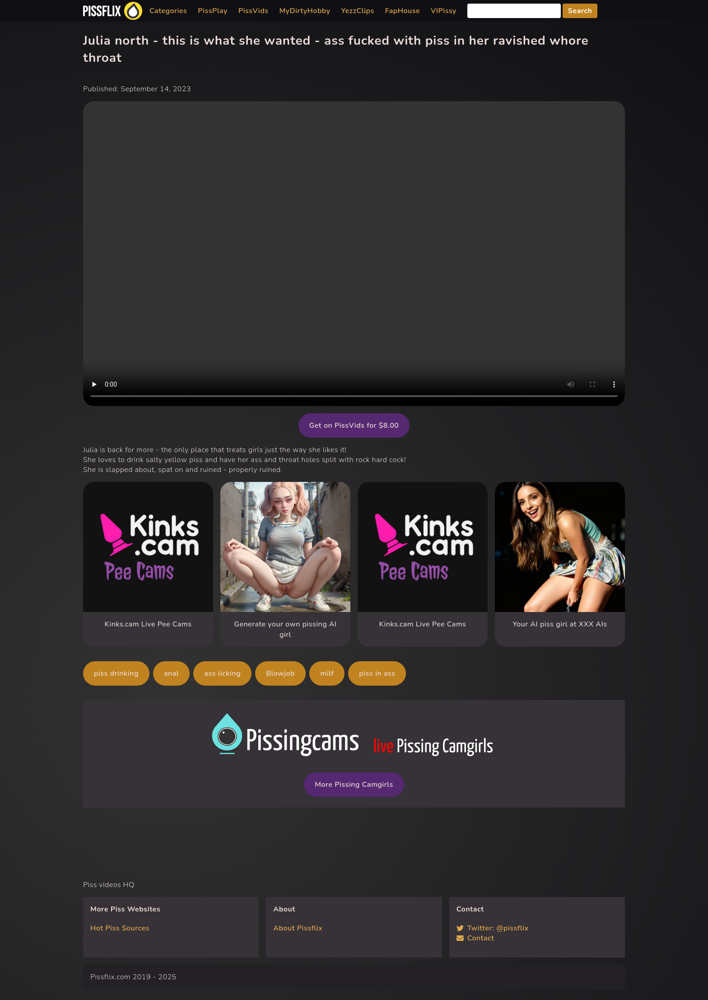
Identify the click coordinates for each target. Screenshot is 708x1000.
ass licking (222, 673)
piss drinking (116, 673)
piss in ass (377, 673)
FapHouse (402, 11)
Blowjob (280, 673)
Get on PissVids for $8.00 (354, 425)
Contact (475, 938)
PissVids (253, 11)
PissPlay (213, 11)
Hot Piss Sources (119, 928)
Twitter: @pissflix (492, 928)
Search (580, 11)
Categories (168, 11)
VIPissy (443, 11)
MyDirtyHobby (304, 11)
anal (171, 673)
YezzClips (357, 11)
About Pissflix (297, 928)
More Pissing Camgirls (354, 785)
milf (327, 673)
